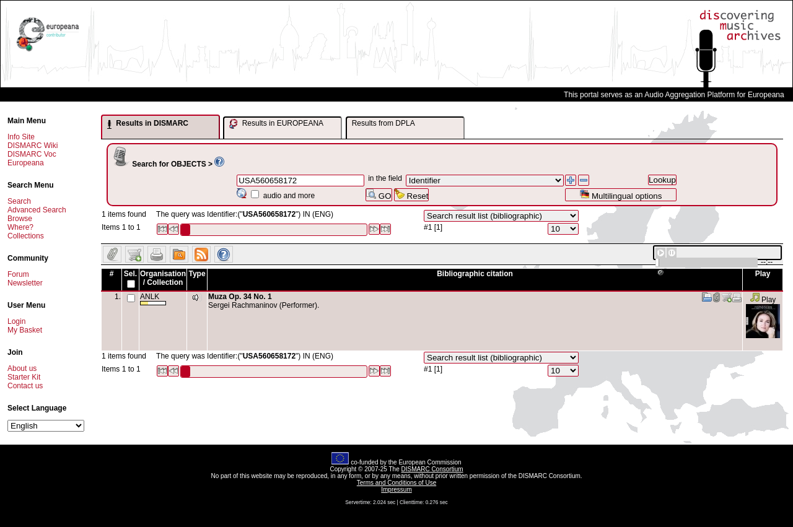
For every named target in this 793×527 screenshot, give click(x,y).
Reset (412, 195)
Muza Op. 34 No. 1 (240, 296)
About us (22, 368)
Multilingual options (620, 195)
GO (378, 195)
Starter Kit (23, 377)
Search (19, 201)
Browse (19, 218)
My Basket (24, 330)
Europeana (25, 163)
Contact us (25, 385)
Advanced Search (36, 210)
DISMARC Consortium (432, 469)
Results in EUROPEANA (276, 124)
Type (196, 273)
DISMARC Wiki (32, 145)
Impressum (396, 489)
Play (763, 299)
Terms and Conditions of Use (396, 482)
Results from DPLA (383, 123)
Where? (20, 227)
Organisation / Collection (163, 278)
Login (16, 321)
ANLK (153, 298)
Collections (25, 236)
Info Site (21, 137)
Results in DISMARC (147, 124)
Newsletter (25, 283)
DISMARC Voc (31, 154)
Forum (18, 274)
